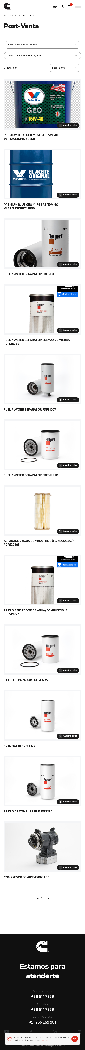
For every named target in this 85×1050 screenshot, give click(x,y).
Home (6, 16)
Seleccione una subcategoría (24, 56)
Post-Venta (28, 16)
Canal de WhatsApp (42, 1020)
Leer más (45, 1040)
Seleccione (58, 68)
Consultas (42, 1007)
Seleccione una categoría (22, 45)
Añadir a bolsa (70, 125)
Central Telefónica (42, 994)
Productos (16, 16)
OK (74, 1039)
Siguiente (48, 898)
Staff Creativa (59, 1046)
